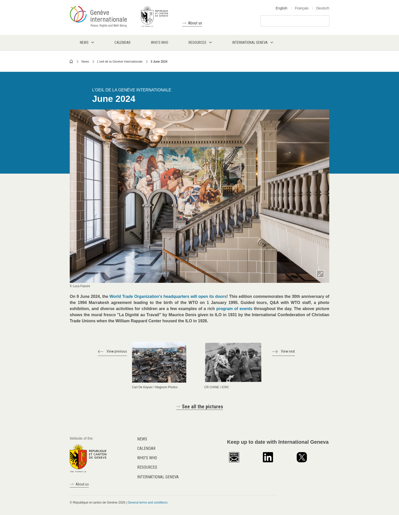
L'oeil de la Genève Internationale (119, 61)
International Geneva (158, 477)
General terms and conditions (147, 502)
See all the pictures (202, 406)
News (85, 61)
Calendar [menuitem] (123, 42)
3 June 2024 (159, 61)
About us (195, 23)
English (281, 8)
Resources (147, 467)
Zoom (320, 274)
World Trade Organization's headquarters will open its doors (167, 296)
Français (302, 8)
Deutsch (322, 8)
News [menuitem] (84, 42)
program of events (234, 309)
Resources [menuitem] (197, 42)
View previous (117, 351)
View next (288, 351)
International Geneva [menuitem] (250, 42)
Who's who (147, 457)
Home (71, 61)
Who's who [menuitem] (159, 42)
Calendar (146, 448)
